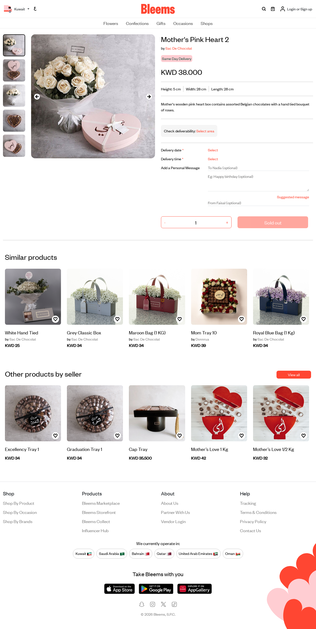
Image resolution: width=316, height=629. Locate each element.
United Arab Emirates (198, 553)
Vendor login (173, 521)
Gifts (161, 23)
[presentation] (37, 96)
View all (294, 374)
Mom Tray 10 (204, 332)
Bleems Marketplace (101, 503)
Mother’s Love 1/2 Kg (273, 449)
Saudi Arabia (112, 553)
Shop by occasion (20, 512)
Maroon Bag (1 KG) (147, 332)
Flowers (110, 23)
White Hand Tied (21, 332)
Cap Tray (138, 449)
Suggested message (293, 196)
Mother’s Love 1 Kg (209, 449)
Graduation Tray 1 (84, 449)
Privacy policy (253, 521)
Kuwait (84, 553)
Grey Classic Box (84, 332)
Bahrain (141, 553)
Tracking (248, 503)
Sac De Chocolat (178, 48)
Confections (137, 23)
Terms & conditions (258, 512)
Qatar (164, 553)
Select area (205, 130)
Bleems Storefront (99, 512)
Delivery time (172, 158)
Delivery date (172, 149)
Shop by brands (17, 521)
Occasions (183, 23)
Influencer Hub (95, 530)
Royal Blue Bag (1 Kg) (274, 332)
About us (169, 503)
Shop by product (18, 503)
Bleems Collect (96, 521)
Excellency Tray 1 (22, 449)
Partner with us (175, 512)
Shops (207, 23)
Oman (232, 553)
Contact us (250, 530)
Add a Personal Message (180, 167)
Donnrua (200, 339)
